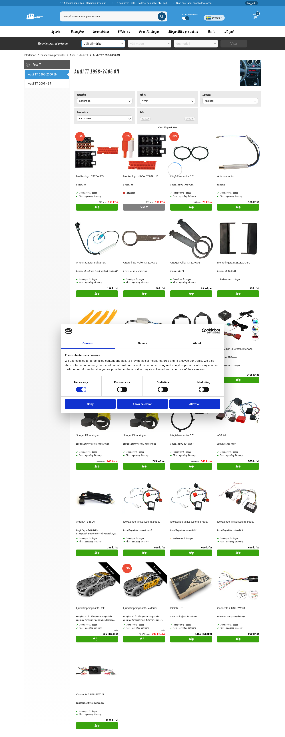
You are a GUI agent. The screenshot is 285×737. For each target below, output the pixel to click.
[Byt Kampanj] (254, 101)
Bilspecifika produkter (183, 32)
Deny (90, 404)
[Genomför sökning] (162, 16)
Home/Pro (77, 32)
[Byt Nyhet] (192, 101)
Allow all (194, 404)
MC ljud (229, 32)
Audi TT (83, 55)
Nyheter (56, 32)
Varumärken (101, 32)
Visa (233, 43)
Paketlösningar (149, 32)
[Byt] (129, 101)
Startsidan (30, 55)
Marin (211, 32)
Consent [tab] (88, 343)
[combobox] (105, 101)
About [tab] (197, 343)
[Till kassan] (256, 16)
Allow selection (142, 404)
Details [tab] (142, 343)
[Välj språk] (214, 16)
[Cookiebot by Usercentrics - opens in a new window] (204, 331)
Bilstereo (124, 32)
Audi (72, 55)
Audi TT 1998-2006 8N (106, 55)
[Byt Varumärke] (129, 119)
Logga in (251, 3)
